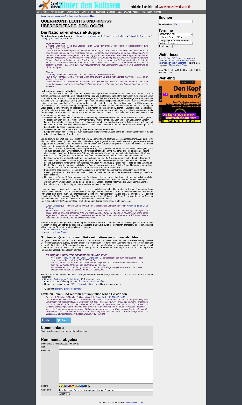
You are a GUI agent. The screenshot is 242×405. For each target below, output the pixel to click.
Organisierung (72, 12)
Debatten (111, 12)
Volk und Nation (60, 232)
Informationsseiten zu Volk (56, 230)
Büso (80, 284)
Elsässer (57, 206)
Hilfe (175, 24)
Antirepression (57, 12)
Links (71, 38)
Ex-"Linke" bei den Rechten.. (113, 36)
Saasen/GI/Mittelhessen (128, 12)
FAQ (142, 402)
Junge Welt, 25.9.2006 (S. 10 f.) (110, 297)
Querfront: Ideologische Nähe (82, 16)
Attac (85, 284)
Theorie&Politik (98, 12)
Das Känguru (52, 74)
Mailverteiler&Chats (178, 65)
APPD (74, 284)
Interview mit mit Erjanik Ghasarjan (80, 258)
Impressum (135, 402)
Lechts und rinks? (58, 16)
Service (157, 12)
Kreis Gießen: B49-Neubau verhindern (176, 58)
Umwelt (85, 12)
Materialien (147, 12)
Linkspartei (94, 284)
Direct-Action (43, 12)
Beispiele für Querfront (139, 36)
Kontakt (127, 402)
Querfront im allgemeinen (92, 282)
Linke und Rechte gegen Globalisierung (62, 279)
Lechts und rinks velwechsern (86, 36)
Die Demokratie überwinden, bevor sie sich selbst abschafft (178, 61)
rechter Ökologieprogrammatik (68, 289)
